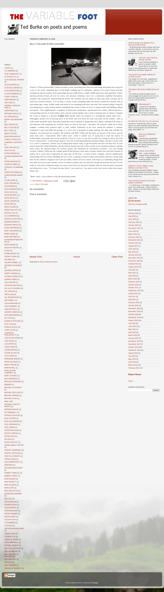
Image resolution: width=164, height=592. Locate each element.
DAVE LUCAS (9, 192)
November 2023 (134, 240)
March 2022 (132, 279)
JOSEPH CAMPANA (12, 312)
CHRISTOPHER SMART (13, 175)
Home (77, 256)
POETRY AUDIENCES (12, 450)
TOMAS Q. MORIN (11, 539)
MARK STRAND (10, 365)
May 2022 (132, 273)
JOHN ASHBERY (10, 306)
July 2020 (132, 323)
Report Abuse (134, 374)
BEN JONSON (9, 124)
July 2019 (132, 356)
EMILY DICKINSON (11, 231)
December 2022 (134, 258)
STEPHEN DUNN (11, 511)
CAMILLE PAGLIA (11, 139)
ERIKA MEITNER (10, 237)
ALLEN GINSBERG (11, 94)
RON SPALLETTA (11, 491)
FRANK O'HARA (10, 256)
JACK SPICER (9, 282)
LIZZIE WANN (9, 347)
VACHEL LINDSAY (11, 545)
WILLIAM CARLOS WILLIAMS (11, 555)
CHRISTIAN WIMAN (12, 172)
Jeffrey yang (8, 294)
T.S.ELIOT (8, 525)
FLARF (7, 251)
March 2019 (132, 365)
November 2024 (134, 228)
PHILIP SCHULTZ (11, 442)
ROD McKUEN (9, 479)
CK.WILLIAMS (9, 180)
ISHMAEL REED (10, 279)
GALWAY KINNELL (11, 262)
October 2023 (133, 243)
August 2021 (133, 293)
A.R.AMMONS (9, 71)
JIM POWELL (9, 300)
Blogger (95, 583)
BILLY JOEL (8, 130)
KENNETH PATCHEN (12, 321)
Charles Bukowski (11, 161)
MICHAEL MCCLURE (12, 392)
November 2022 (134, 261)
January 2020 (133, 338)
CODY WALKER (10, 183)
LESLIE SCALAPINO (12, 338)
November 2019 (134, 344)
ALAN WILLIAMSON (12, 88)
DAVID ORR (9, 204)
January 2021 (133, 305)
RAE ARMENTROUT (12, 462)
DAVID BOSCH (10, 198)
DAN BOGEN (9, 186)
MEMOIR (7, 384)
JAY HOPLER (9, 291)
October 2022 (133, 264)
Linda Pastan (9, 341)
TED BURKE (136, 201)
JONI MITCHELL (10, 309)
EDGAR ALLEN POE (12, 219)
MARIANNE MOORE (12, 359)
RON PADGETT (10, 482)
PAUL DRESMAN (10, 424)
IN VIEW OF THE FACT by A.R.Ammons (143, 121)
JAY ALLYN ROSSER (12, 288)
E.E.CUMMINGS (10, 216)
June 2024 (132, 231)
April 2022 (132, 276)
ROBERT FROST (10, 476)
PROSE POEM (10, 459)
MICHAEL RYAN (10, 398)
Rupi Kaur (8, 499)
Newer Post (36, 256)
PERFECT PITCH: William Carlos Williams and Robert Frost (140, 167)
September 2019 (134, 350)
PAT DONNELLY (10, 412)
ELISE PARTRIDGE (11, 228)
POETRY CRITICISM (12, 453)
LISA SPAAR (9, 344)
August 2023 (133, 246)
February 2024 (133, 237)
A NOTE (7, 68)
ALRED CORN (9, 97)
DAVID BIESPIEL (10, 195)
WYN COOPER (10, 565)
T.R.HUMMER (9, 523)
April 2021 (132, 299)
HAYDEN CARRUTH (12, 276)
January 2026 (133, 213)
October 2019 (133, 347)
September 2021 (134, 290)
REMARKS (8, 465)
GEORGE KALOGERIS (13, 265)
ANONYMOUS (9, 110)
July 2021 (132, 296)
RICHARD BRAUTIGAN (13, 468)
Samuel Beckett (10, 502)
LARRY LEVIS (9, 330)
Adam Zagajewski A (11, 74)
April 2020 (132, 332)
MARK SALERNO (11, 362)
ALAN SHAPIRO (10, 85)
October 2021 (133, 287)
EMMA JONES (9, 234)
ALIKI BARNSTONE (11, 91)
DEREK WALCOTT (11, 210)
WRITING (8, 562)
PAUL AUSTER (10, 418)
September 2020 (134, 317)
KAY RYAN (8, 318)
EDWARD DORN (10, 222)
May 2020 (132, 329)
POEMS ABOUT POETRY (14, 445)
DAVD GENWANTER (12, 189)
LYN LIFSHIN (9, 356)
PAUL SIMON (9, 427)
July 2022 (132, 270)
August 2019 (133, 353)
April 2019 (132, 362)
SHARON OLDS (10, 505)
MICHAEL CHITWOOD (13, 387)
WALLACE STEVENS (12, 548)
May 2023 (132, 252)
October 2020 (133, 314)
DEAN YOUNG (10, 207)
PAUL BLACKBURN (11, 421)
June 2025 (132, 219)
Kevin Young (9, 324)
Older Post (117, 256)
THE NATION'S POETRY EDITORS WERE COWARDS (141, 182)
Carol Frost (8, 150)
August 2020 (133, 320)
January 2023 (133, 255)
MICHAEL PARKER (11, 395)
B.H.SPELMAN (10, 116)
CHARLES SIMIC (10, 164)
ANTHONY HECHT (11, 113)
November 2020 (134, 311)
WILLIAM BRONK (11, 551)
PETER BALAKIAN (11, 430)
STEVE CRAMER (11, 514)
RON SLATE (9, 488)
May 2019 (132, 359)
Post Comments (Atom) (48, 262)
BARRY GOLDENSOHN (13, 119)
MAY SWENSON (10, 379)
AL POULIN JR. (10, 77)
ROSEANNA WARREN (13, 494)
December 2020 (134, 308)
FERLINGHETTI (145, 104)
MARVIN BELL (9, 368)
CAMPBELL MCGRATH (13, 142)
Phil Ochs (8, 439)
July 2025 (132, 216)
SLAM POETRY (10, 508)
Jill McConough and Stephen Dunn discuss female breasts (141, 44)
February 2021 (133, 302)
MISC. (6, 401)
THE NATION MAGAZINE (14, 528)
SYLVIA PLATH (10, 520)
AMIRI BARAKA (10, 100)
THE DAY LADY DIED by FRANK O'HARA (148, 59)
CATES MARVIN (10, 153)
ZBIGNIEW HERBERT (12, 568)
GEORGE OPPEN (11, 270)
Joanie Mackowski (11, 303)
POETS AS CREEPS (12, 456)
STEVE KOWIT (10, 517)
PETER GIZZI (9, 436)
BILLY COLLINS (42, 184)
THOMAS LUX (9, 536)
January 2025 (133, 225)
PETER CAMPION (11, 433)
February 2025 (133, 222)
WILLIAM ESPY (10, 559)
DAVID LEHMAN (10, 201)
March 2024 (132, 234)
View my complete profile (137, 204)
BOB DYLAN (9, 133)
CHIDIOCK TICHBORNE (13, 167)
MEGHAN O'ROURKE (12, 381)
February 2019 (133, 368)
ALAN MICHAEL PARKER (14, 80)
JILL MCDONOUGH (11, 297)
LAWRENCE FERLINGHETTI (10, 334)
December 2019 (134, 341)
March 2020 (132, 335)
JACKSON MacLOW (12, 285)
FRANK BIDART (10, 253)
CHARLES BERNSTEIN (13, 156)
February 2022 (133, 282)
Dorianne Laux (9, 213)
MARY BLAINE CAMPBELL (10, 371)
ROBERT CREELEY (12, 473)
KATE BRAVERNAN (11, 315)
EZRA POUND (9, 245)
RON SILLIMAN (10, 485)
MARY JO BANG (10, 376)
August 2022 (133, 267)
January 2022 (133, 285)
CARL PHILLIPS (10, 147)
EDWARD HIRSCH (11, 225)
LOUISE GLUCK (10, 353)
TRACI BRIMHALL (11, 542)
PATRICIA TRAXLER (12, 415)
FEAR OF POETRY (11, 248)
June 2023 (132, 249)
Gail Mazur (8, 259)
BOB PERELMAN (11, 136)
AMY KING (8, 103)
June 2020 (132, 326)
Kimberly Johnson (11, 327)
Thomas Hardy (9, 533)
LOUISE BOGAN (10, 350)
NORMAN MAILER (11, 409)
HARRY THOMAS (11, 273)
